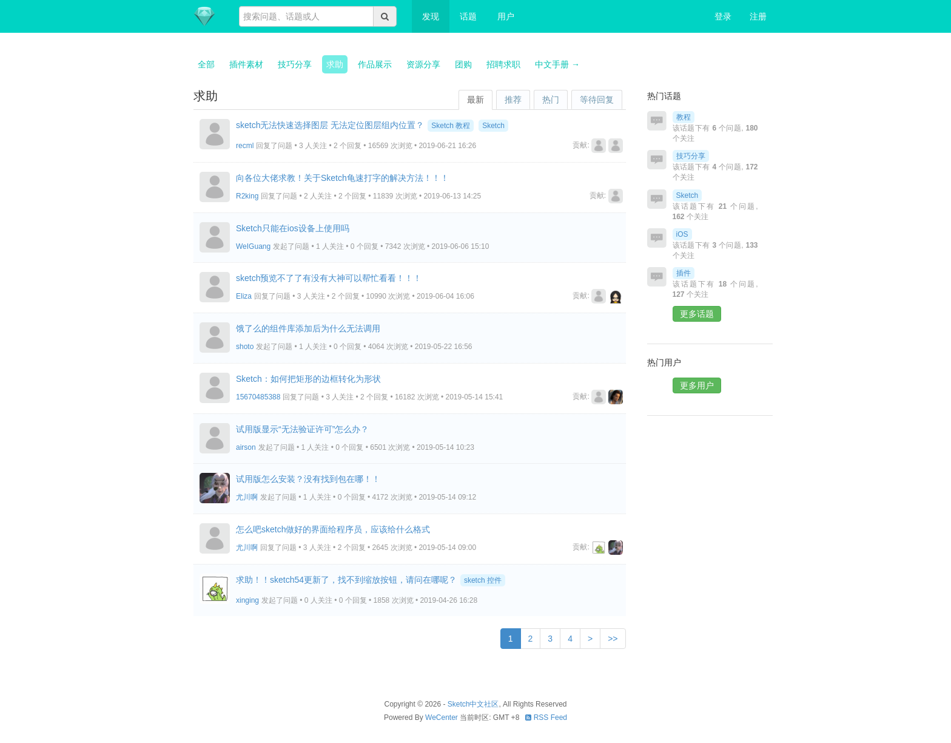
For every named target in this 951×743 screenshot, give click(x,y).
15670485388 (258, 397)
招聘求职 (503, 64)
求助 (334, 64)
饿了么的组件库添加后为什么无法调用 (308, 328)
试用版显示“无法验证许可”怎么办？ (302, 429)
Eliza (244, 296)
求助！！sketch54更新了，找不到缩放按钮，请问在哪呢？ (346, 580)
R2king (247, 196)
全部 (206, 64)
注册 (758, 16)
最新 (475, 99)
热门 (550, 99)
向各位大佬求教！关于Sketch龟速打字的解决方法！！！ (342, 178)
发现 (430, 16)
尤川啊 (247, 497)
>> (612, 638)
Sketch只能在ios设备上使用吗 (292, 228)
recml (245, 145)
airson (246, 447)
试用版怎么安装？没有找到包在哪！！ (308, 479)
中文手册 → (557, 64)
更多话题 (697, 314)
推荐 (513, 99)
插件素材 (246, 64)
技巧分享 (295, 64)
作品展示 (375, 64)
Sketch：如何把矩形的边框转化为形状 (308, 379)
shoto (245, 346)
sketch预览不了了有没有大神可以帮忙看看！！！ (329, 278)
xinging (247, 600)
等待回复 (597, 99)
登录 (722, 16)
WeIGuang (253, 246)
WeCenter (441, 717)
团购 (463, 64)
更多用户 (697, 385)
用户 (505, 16)
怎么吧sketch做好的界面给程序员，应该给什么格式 (333, 529)
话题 (468, 16)
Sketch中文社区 (473, 704)
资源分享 (423, 64)
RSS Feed (546, 717)
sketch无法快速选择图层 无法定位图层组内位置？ (330, 125)
